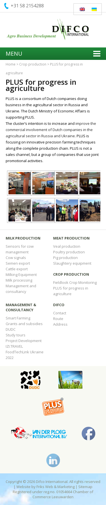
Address (60, 324)
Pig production (65, 257)
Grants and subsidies (24, 323)
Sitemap (85, 486)
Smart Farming (18, 318)
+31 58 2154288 (27, 6)
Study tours (15, 335)
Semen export (18, 263)
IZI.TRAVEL (14, 346)
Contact (59, 312)
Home (11, 64)
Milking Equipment (21, 274)
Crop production (32, 64)
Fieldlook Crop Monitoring (75, 282)
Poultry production (69, 251)
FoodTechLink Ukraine (25, 351)
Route (58, 318)
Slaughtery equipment (72, 263)
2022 (10, 357)
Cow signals (16, 257)
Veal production (66, 246)
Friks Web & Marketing (55, 486)
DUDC (11, 329)
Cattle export (17, 268)
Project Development (24, 340)
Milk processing (19, 280)
